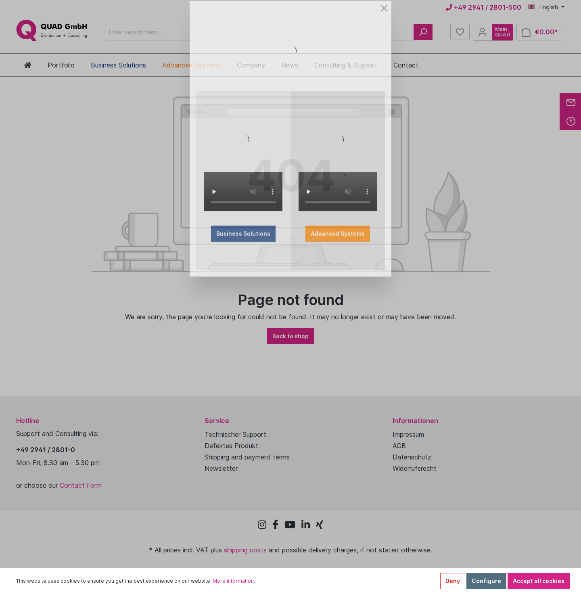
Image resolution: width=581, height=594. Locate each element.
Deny (452, 580)
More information (233, 581)
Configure (486, 580)
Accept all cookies (538, 580)
